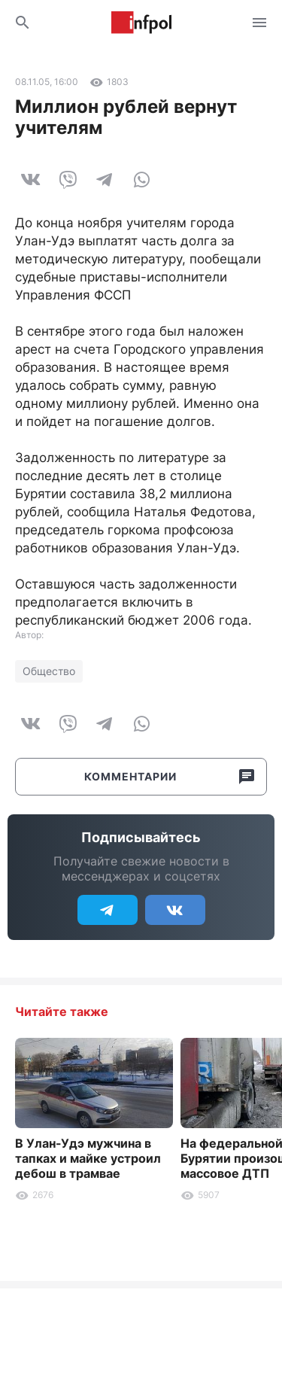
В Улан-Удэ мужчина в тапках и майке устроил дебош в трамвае (88, 1158)
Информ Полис (141, 22)
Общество (49, 671)
